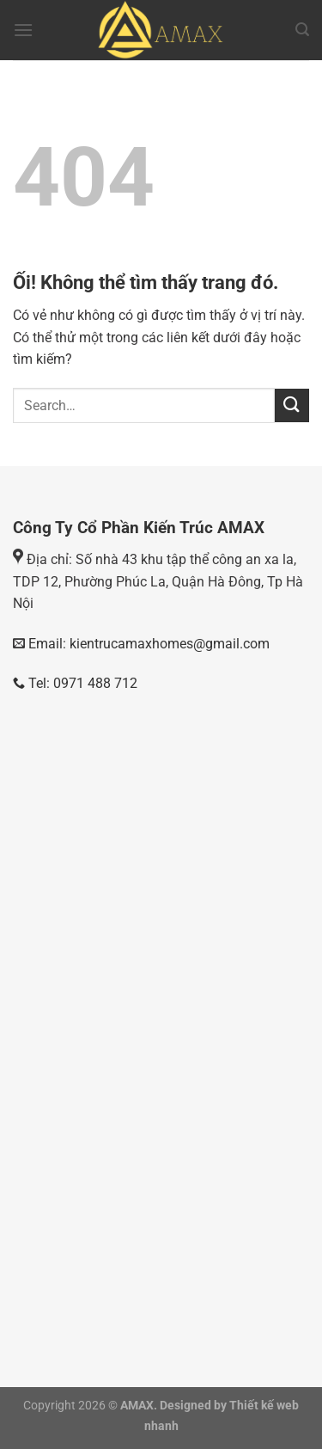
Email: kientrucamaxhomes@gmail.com (147, 643)
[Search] (302, 29)
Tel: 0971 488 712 (75, 683)
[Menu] (23, 30)
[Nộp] (292, 405)
